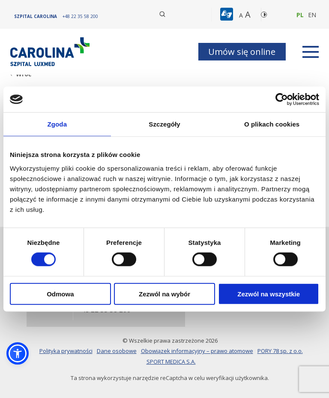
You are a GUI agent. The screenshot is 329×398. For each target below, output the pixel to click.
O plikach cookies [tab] (271, 124)
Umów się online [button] (241, 51)
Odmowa (60, 293)
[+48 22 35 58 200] (80, 16)
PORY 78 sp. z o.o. (280, 351)
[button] (227, 14)
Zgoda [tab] (57, 124)
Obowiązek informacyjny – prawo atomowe (197, 351)
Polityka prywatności (66, 351)
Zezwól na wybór (164, 293)
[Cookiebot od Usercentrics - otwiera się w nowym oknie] (281, 99)
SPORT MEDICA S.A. (171, 362)
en (312, 15)
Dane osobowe (117, 351)
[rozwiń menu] (310, 52)
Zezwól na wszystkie (268, 293)
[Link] (51, 51)
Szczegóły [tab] (164, 124)
